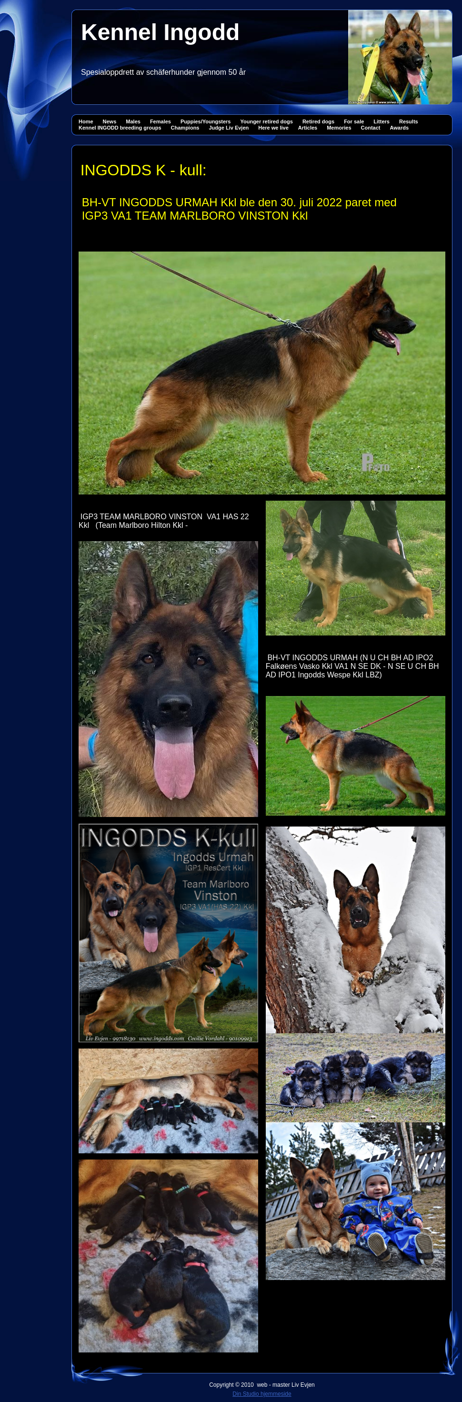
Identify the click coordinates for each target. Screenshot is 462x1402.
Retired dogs (318, 121)
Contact (371, 128)
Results (408, 121)
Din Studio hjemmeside (261, 1394)
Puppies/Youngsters (206, 121)
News (110, 121)
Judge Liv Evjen (229, 128)
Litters (381, 121)
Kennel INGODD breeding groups (120, 128)
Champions (185, 128)
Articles (307, 128)
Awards (399, 128)
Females (160, 121)
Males (133, 121)
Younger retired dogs (266, 121)
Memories (339, 128)
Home (86, 121)
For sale (354, 121)
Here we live (273, 128)
